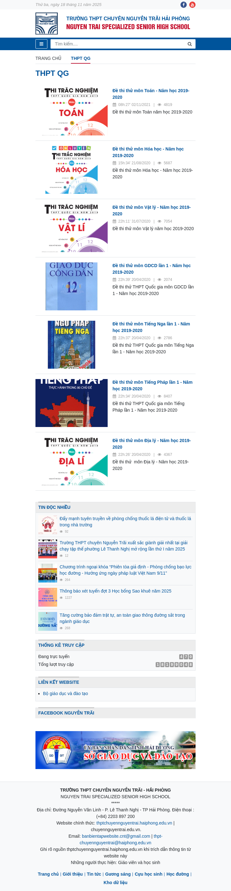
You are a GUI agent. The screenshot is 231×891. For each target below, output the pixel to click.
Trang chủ (48, 58)
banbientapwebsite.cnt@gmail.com (116, 836)
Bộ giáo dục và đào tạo (65, 693)
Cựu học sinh (148, 874)
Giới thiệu (73, 874)
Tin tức (94, 874)
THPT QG (80, 58)
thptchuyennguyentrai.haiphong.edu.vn (134, 822)
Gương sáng (118, 874)
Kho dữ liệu (115, 882)
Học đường (177, 874)
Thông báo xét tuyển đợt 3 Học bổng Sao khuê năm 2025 (115, 590)
